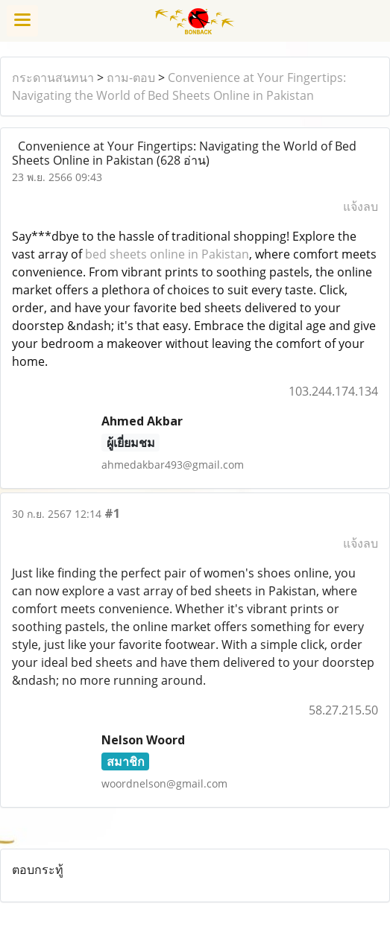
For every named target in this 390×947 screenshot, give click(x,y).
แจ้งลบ (360, 206)
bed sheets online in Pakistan (167, 254)
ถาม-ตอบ (131, 77)
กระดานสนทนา (53, 77)
